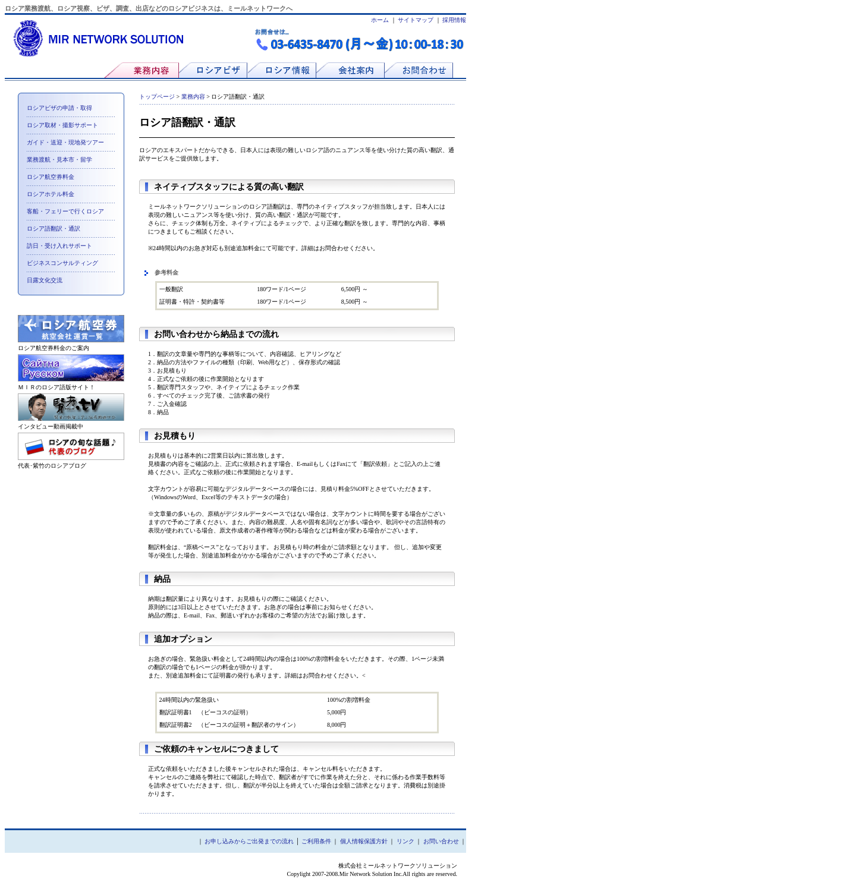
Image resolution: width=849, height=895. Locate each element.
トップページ (157, 96)
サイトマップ (415, 20)
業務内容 (193, 96)
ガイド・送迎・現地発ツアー (65, 142)
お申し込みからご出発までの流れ (249, 841)
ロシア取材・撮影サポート (62, 125)
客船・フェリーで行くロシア (65, 211)
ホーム (380, 20)
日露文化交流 (44, 280)
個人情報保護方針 (364, 841)
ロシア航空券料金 (50, 177)
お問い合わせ (441, 841)
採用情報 (454, 20)
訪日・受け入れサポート (59, 245)
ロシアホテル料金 (50, 194)
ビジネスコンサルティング (62, 263)
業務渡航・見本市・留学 (59, 159)
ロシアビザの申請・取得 (59, 108)
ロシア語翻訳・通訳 (53, 228)
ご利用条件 (316, 841)
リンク (405, 841)
